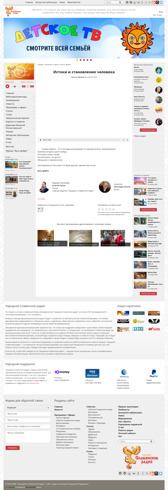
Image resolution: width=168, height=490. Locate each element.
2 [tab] (80, 60)
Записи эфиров (77, 77)
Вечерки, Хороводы (100, 423)
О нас (8, 142)
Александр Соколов (122, 187)
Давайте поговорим (64, 442)
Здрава (95, 429)
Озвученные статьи (64, 440)
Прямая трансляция (135, 407)
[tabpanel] (84, 38)
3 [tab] (84, 60)
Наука (94, 440)
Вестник (10, 146)
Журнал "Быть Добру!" (17, 151)
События (94, 407)
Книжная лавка (62, 445)
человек (41, 199)
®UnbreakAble (30, 485)
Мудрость (96, 437)
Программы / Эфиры (64, 415)
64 (28, 86)
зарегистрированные (122, 212)
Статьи (9, 111)
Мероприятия (74, 2)
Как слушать (131, 422)
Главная (29, 2)
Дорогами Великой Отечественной (15, 126)
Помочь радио (140, 136)
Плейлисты (131, 410)
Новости (10, 104)
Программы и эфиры (16, 107)
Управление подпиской (137, 425)
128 (24, 86)
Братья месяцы (62, 423)
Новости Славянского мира (68, 420)
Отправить (12, 448)
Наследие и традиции (101, 448)
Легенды (95, 460)
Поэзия (9, 132)
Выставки (96, 420)
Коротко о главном (15, 122)
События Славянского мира (104, 409)
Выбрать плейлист (27, 82)
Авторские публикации (46, 2)
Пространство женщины (66, 437)
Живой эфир (9, 82)
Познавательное (99, 418)
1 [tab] (77, 60)
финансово (34, 383)
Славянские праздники (66, 434)
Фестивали (96, 412)
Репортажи (61, 431)
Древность (96, 435)
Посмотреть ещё (148, 130)
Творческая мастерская (17, 118)
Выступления (97, 415)
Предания (96, 454)
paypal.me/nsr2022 (154, 383)
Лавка (62, 2)
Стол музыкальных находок (68, 429)
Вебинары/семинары (16, 97)
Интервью (60, 426)
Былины (95, 462)
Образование (97, 432)
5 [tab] (91, 60)
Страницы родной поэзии (67, 448)
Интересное (97, 445)
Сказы (9, 114)
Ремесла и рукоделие (101, 443)
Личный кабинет (134, 433)
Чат (154, 15)
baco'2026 (10, 485)
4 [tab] (87, 60)
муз (32, 86)
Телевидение (12, 100)
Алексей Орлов (58, 185)
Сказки (95, 457)
